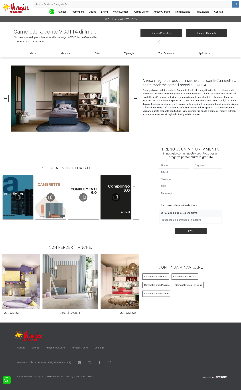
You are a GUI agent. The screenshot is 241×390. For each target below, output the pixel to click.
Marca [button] (33, 53)
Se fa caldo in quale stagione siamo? (179, 213)
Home (106, 19)
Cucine (92, 11)
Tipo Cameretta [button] (166, 53)
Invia (190, 231)
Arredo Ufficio (141, 11)
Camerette (123, 19)
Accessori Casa (80, 347)
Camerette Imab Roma (184, 276)
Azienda (62, 11)
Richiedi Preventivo (161, 33)
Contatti (218, 11)
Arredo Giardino (162, 11)
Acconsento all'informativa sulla (180, 205)
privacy (194, 205)
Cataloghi (100, 347)
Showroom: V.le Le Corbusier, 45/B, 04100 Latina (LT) (44, 362)
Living (104, 11)
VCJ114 (134, 19)
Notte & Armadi (121, 11)
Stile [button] (97, 53)
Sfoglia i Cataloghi (206, 33)
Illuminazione (182, 11)
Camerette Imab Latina (156, 276)
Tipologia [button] (129, 53)
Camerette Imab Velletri (156, 293)
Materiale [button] (65, 53)
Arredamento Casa (55, 347)
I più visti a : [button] (205, 53)
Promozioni (77, 11)
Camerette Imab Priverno (157, 285)
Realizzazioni (202, 11)
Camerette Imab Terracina (188, 285)
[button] (5, 98)
